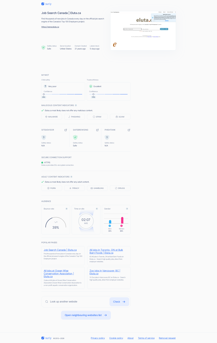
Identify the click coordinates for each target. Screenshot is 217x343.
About (130, 338)
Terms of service (146, 338)
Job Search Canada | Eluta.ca (60, 249)
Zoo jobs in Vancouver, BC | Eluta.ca (105, 272)
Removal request (167, 338)
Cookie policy (116, 338)
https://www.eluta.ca (50, 27)
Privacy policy (98, 338)
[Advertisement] (108, 62)
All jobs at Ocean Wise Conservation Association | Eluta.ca (59, 273)
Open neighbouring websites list (86, 315)
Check (119, 301)
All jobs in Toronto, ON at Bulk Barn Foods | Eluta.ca (106, 251)
